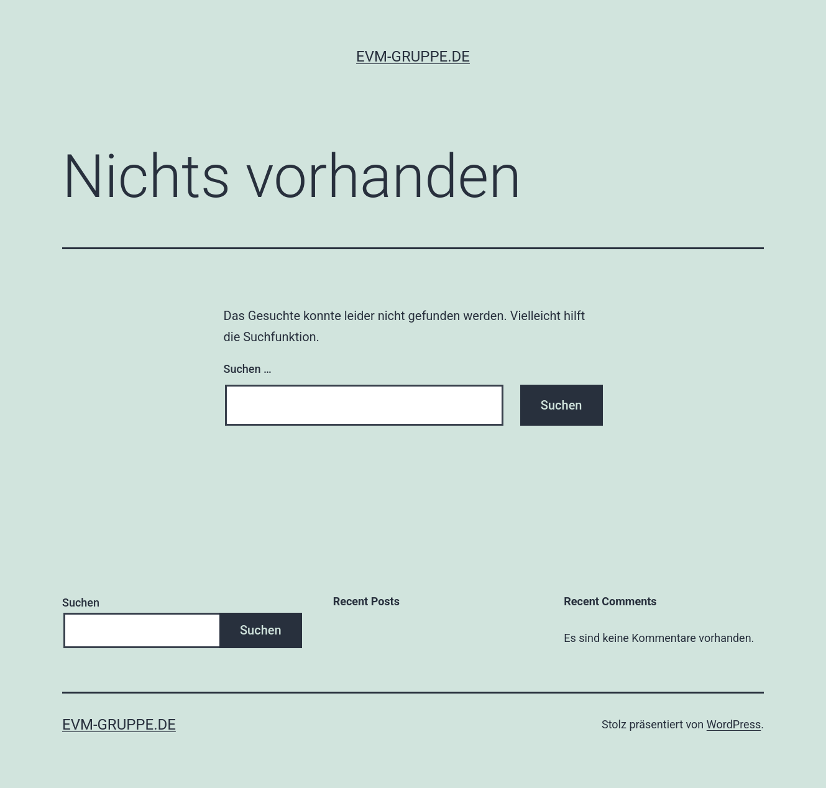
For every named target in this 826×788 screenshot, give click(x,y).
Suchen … (248, 368)
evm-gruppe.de (413, 56)
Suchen (80, 602)
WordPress (734, 724)
